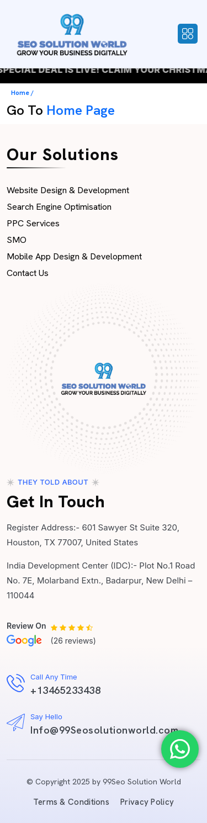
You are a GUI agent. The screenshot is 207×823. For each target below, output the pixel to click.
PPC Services (33, 223)
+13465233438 (65, 690)
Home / (22, 92)
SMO (16, 240)
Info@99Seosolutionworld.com (104, 730)
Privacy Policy (147, 802)
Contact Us (28, 273)
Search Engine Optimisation (59, 207)
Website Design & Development (68, 190)
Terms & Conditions (71, 802)
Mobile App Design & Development (74, 256)
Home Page (80, 110)
